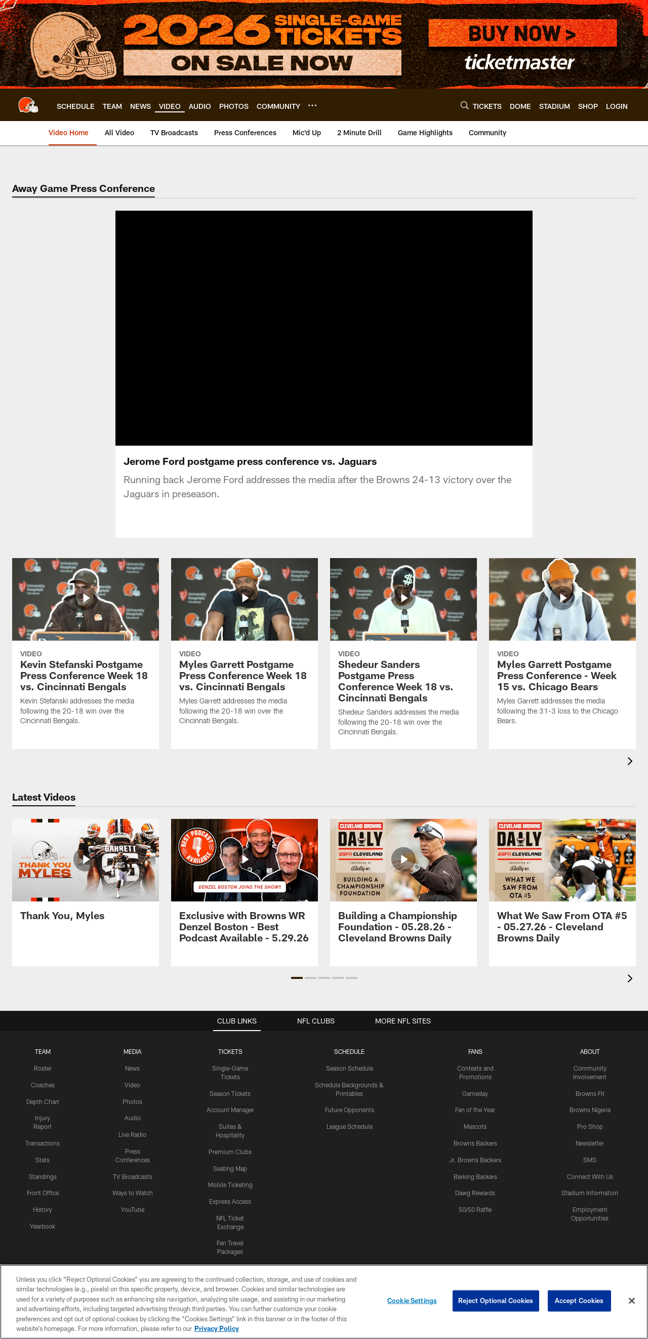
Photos (132, 1101)
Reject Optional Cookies (496, 1300)
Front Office (43, 1192)
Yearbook (42, 1226)
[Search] (465, 105)
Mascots (475, 1126)
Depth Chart (42, 1101)
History (42, 1209)
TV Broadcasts (132, 1176)
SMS (589, 1159)
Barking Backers (475, 1176)
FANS (475, 1051)
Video (132, 1084)
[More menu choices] (312, 105)
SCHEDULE (349, 1051)
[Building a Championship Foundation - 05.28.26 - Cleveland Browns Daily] (403, 887)
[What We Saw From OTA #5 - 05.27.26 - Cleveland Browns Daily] (562, 887)
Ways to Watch (132, 1192)
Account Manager (230, 1109)
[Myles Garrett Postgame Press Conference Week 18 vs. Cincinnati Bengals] (244, 648)
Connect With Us (590, 1176)
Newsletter (590, 1143)
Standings (43, 1176)
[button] (297, 977)
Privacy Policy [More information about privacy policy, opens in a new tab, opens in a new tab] (216, 1328)
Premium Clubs (230, 1151)
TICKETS (230, 1051)
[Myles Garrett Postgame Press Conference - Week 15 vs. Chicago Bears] (562, 648)
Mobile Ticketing (230, 1184)
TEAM (43, 1051)
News (132, 1068)
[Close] (632, 1301)
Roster (43, 1068)
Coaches (43, 1084)
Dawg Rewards (475, 1192)
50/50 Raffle (475, 1209)
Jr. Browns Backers (475, 1159)
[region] (324, 1302)
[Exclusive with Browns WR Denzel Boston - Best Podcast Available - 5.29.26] (244, 887)
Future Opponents (349, 1109)
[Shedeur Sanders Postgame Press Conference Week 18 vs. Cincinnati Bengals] (403, 654)
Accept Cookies (579, 1300)
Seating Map (230, 1168)
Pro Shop (590, 1126)
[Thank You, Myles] (85, 876)
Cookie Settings (412, 1300)
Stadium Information (589, 1192)
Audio (133, 1117)
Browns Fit (590, 1093)
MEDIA (132, 1051)
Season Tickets (230, 1093)
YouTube (132, 1209)
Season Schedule (349, 1068)
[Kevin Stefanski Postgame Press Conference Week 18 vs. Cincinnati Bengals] (85, 648)
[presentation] (632, 762)
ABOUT (590, 1051)
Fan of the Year (475, 1109)
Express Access (230, 1201)
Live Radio (132, 1134)
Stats (42, 1159)
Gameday (475, 1093)
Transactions (42, 1143)
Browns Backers (475, 1143)
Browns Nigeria (590, 1109)
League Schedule (350, 1126)
